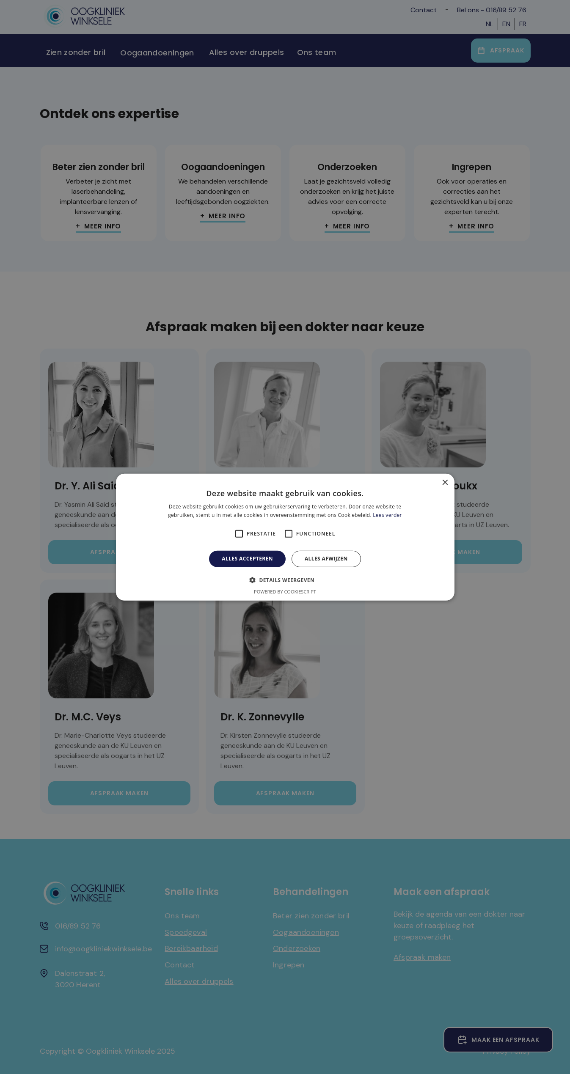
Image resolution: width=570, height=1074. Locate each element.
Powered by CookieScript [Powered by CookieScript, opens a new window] (285, 591)
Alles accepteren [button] (247, 558)
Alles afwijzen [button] (326, 558)
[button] (285, 580)
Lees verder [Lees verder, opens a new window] (387, 515)
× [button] (445, 482)
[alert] (285, 537)
